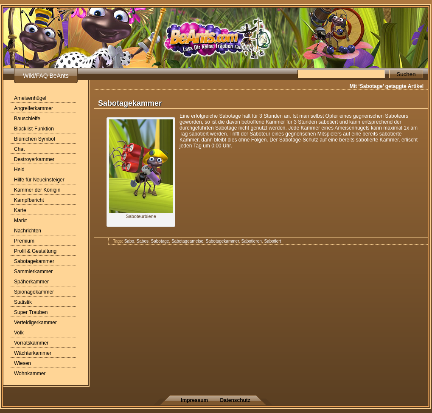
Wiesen (22, 363)
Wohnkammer (29, 373)
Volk (19, 333)
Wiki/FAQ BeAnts (45, 75)
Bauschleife (27, 119)
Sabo (129, 241)
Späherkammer (31, 282)
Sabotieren (251, 241)
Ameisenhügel (30, 98)
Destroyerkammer (34, 159)
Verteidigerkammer (35, 322)
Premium (24, 241)
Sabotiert (272, 241)
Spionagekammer (34, 292)
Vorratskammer (31, 343)
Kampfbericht (29, 200)
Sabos (143, 241)
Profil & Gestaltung (35, 251)
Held (19, 170)
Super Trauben (31, 312)
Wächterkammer (32, 353)
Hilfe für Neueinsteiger (39, 180)
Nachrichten (27, 231)
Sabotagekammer (34, 261)
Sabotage (160, 241)
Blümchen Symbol (34, 139)
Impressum (194, 400)
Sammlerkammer (33, 271)
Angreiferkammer (33, 108)
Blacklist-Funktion (34, 129)
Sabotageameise (187, 241)
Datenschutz (235, 400)
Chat (19, 149)
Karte (20, 210)
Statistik (23, 302)
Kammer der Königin (37, 190)
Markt (20, 220)
